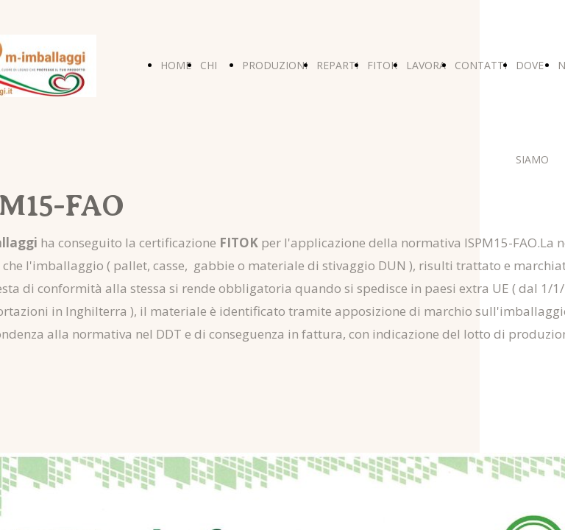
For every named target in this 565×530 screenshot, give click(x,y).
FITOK (382, 65)
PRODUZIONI (275, 65)
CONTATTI (481, 65)
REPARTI (337, 65)
